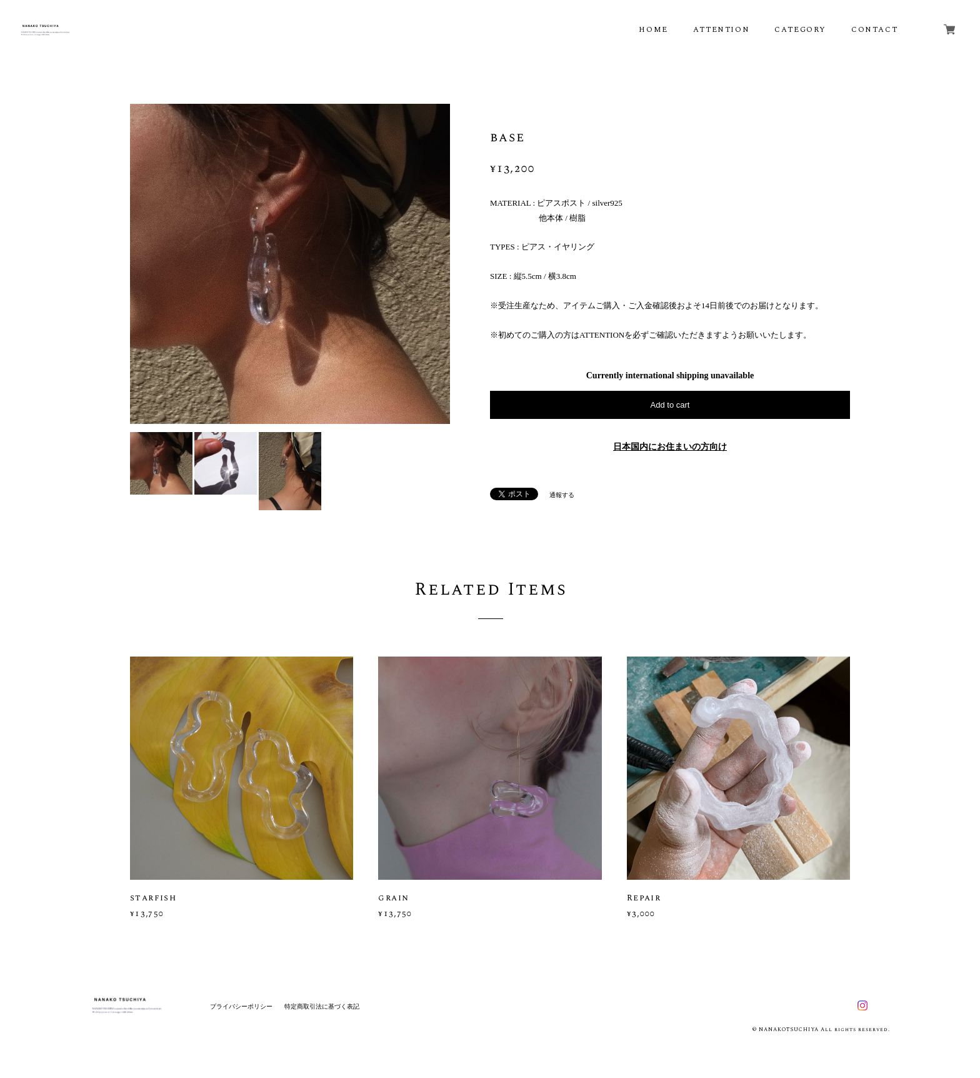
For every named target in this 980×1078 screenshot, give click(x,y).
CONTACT (874, 30)
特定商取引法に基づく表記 (321, 1006)
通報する (561, 494)
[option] (290, 264)
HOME (653, 30)
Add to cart (670, 405)
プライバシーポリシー (241, 1006)
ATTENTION (721, 30)
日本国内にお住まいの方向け (670, 446)
